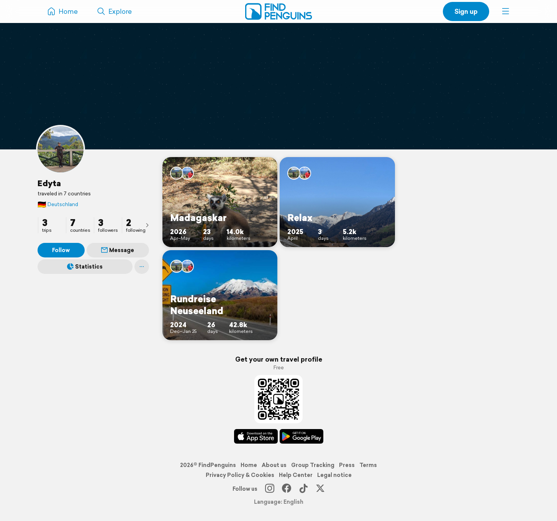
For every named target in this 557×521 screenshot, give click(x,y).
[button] (505, 11)
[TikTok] (303, 489)
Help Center (296, 475)
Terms (368, 465)
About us (274, 465)
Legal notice (334, 475)
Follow (61, 250)
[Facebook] (286, 489)
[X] (320, 489)
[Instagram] (269, 489)
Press (347, 465)
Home (249, 465)
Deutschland (58, 204)
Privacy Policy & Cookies (240, 475)
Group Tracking (312, 465)
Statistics (85, 266)
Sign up (466, 11)
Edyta (49, 183)
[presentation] (147, 225)
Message (117, 250)
